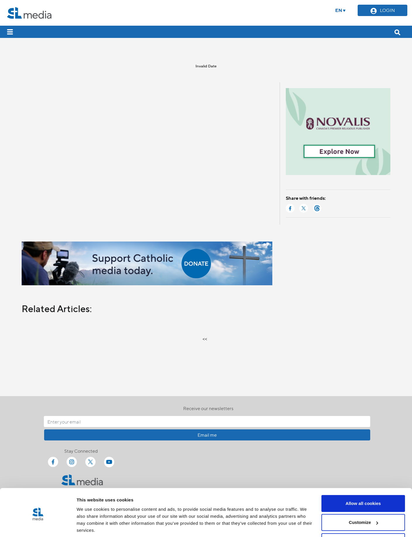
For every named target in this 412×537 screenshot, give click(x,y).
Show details (90, 525)
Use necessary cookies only (363, 520)
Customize (363, 501)
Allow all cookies (363, 482)
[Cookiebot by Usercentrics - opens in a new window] (37, 525)
